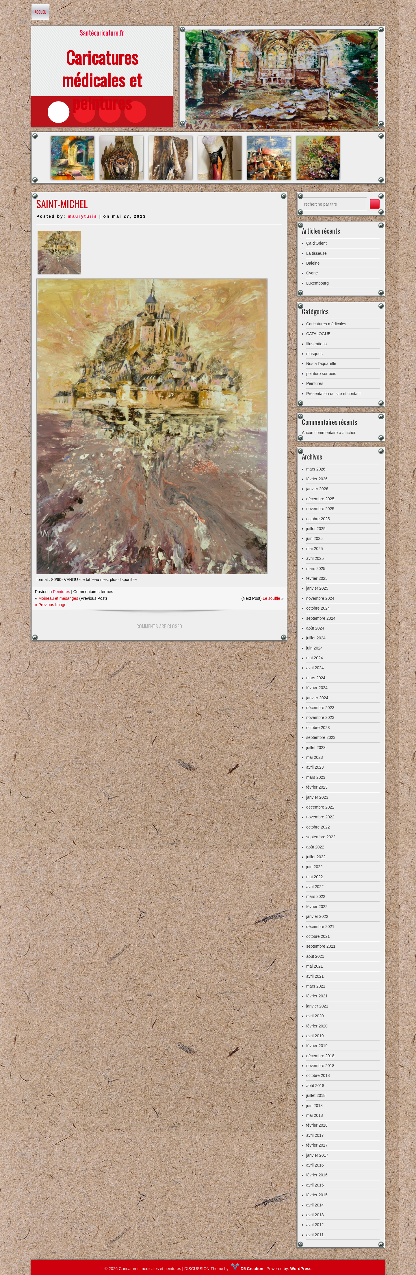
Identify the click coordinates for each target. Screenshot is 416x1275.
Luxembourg (317, 283)
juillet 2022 (316, 857)
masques (314, 353)
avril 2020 (315, 1016)
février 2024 (317, 687)
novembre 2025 (320, 508)
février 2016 (317, 1175)
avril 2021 (315, 976)
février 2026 (317, 479)
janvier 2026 (317, 488)
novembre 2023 (320, 717)
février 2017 (317, 1145)
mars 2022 (315, 896)
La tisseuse (316, 253)
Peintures (61, 591)
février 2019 (317, 1045)
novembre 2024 (320, 598)
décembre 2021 (320, 926)
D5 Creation (247, 1268)
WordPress (300, 1268)
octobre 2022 (318, 827)
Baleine (313, 263)
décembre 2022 (320, 807)
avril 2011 (315, 1234)
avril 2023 (315, 767)
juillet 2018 (316, 1095)
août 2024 (315, 628)
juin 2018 (314, 1105)
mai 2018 (314, 1115)
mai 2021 (314, 966)
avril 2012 (315, 1224)
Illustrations (316, 344)
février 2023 (317, 787)
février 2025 (317, 578)
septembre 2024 (320, 618)
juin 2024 (314, 648)
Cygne (312, 273)
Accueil (40, 12)
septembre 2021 (320, 946)
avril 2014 (315, 1205)
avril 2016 (315, 1165)
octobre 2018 (318, 1075)
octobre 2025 (318, 518)
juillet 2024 (316, 638)
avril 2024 (315, 667)
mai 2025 (314, 548)
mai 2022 (314, 876)
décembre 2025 (320, 499)
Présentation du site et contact (333, 393)
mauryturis (82, 216)
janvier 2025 (317, 588)
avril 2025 (315, 558)
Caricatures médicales (326, 324)
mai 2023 (314, 757)
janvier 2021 (317, 1006)
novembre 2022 (320, 817)
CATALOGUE (318, 333)
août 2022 (315, 847)
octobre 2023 (318, 727)
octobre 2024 (318, 608)
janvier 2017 (317, 1155)
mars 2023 (315, 777)
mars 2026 (315, 469)
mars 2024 (315, 678)
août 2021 (315, 956)
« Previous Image (50, 604)
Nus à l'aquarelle (321, 363)
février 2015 (317, 1195)
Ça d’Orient (316, 243)
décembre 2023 (320, 707)
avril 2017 (315, 1135)
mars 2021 (315, 986)
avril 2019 (315, 1036)
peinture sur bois (321, 373)
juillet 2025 (316, 528)
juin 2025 (314, 538)
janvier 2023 (317, 797)
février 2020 (317, 1026)
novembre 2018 (320, 1065)
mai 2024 (314, 658)
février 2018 (317, 1125)
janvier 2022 (317, 916)
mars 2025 (315, 568)
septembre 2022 (320, 837)
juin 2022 (314, 866)
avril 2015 (315, 1185)
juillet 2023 (316, 747)
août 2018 (315, 1085)
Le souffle (271, 598)
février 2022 (317, 906)
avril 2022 (315, 886)
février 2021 (317, 996)
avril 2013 (315, 1215)
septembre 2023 (320, 737)
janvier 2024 (317, 697)
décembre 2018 (320, 1055)
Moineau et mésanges (58, 598)
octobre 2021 (318, 936)
